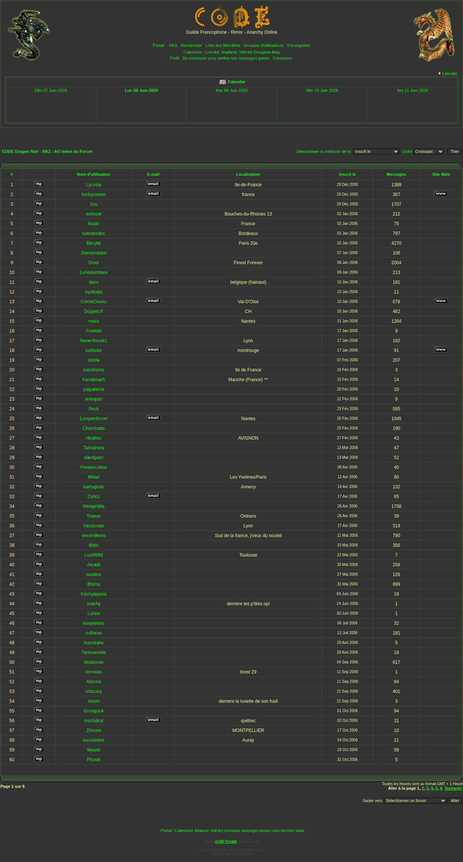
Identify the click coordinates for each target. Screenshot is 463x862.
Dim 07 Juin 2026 (51, 90)
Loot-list (212, 52)
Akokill (93, 564)
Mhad (93, 477)
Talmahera (93, 447)
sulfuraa (94, 633)
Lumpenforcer (94, 418)
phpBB (221, 850)
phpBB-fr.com (242, 854)
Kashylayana (94, 594)
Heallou (94, 438)
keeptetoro (94, 623)
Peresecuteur (93, 467)
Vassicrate (93, 525)
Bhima (93, 584)
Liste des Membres (222, 45)
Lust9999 (93, 555)
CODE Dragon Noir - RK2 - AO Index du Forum (47, 151)
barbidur (93, 350)
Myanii (93, 750)
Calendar (447, 74)
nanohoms (93, 370)
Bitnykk (94, 243)
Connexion (283, 58)
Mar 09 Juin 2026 (232, 90)
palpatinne (93, 389)
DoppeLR (93, 311)
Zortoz (93, 496)
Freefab (93, 331)
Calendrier (192, 52)
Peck (94, 409)
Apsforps (93, 292)
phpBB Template (225, 842)
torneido (93, 672)
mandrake (93, 642)
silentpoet (93, 457)
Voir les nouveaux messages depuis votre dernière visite (257, 831)
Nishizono (94, 662)
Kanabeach (93, 379)
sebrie (94, 360)
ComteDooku (94, 301)
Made (93, 223)
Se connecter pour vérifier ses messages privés (226, 58)
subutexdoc (93, 233)
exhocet (94, 214)
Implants (229, 52)
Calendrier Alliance (191, 830)
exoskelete (93, 740)
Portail (158, 45)
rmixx (93, 321)
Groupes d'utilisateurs (263, 45)
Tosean (94, 516)
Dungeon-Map (267, 52)
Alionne (93, 681)
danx (94, 282)
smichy (93, 603)
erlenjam (93, 399)
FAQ (173, 45)
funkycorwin (93, 194)
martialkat (93, 720)
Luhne (93, 613)
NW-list (246, 52)
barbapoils (93, 486)
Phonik (94, 759)
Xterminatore (94, 253)
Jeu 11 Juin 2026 (412, 90)
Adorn (94, 701)
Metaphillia (93, 506)
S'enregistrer (298, 45)
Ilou (93, 204)
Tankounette (93, 652)
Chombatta (94, 428)
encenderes (94, 535)
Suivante (453, 788)
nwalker (93, 574)
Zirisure (93, 730)
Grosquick (94, 711)
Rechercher (191, 45)
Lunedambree (94, 272)
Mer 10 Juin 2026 (322, 90)
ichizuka (93, 691)
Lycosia (93, 184)
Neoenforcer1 (94, 340)
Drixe (93, 262)
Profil (174, 58)
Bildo (94, 545)
